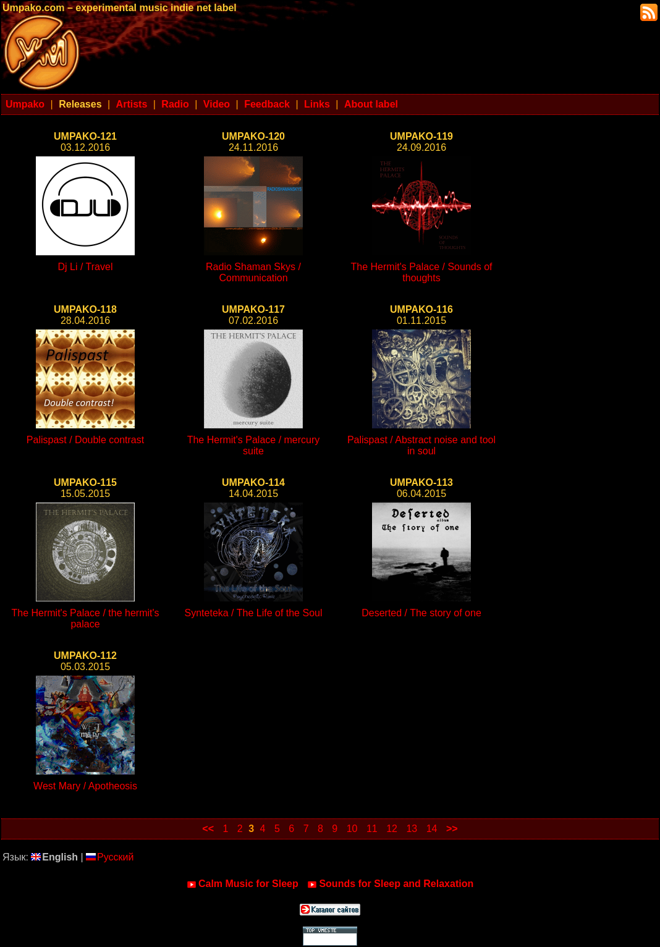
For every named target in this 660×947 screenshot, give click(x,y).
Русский (109, 857)
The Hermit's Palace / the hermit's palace (85, 618)
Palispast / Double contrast (85, 440)
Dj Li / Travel (85, 266)
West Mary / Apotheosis (85, 786)
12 (391, 828)
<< (208, 828)
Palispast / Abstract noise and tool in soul (421, 445)
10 (352, 828)
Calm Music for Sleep (242, 884)
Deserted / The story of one (421, 613)
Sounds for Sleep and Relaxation (390, 884)
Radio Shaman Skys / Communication (253, 272)
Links (317, 104)
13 (411, 828)
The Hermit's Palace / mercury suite (253, 445)
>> (452, 828)
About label (371, 104)
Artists (132, 104)
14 (432, 828)
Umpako (25, 104)
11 (372, 828)
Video (216, 104)
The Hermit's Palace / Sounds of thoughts (422, 272)
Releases (80, 104)
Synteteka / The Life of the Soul (254, 613)
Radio (174, 104)
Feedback (267, 104)
